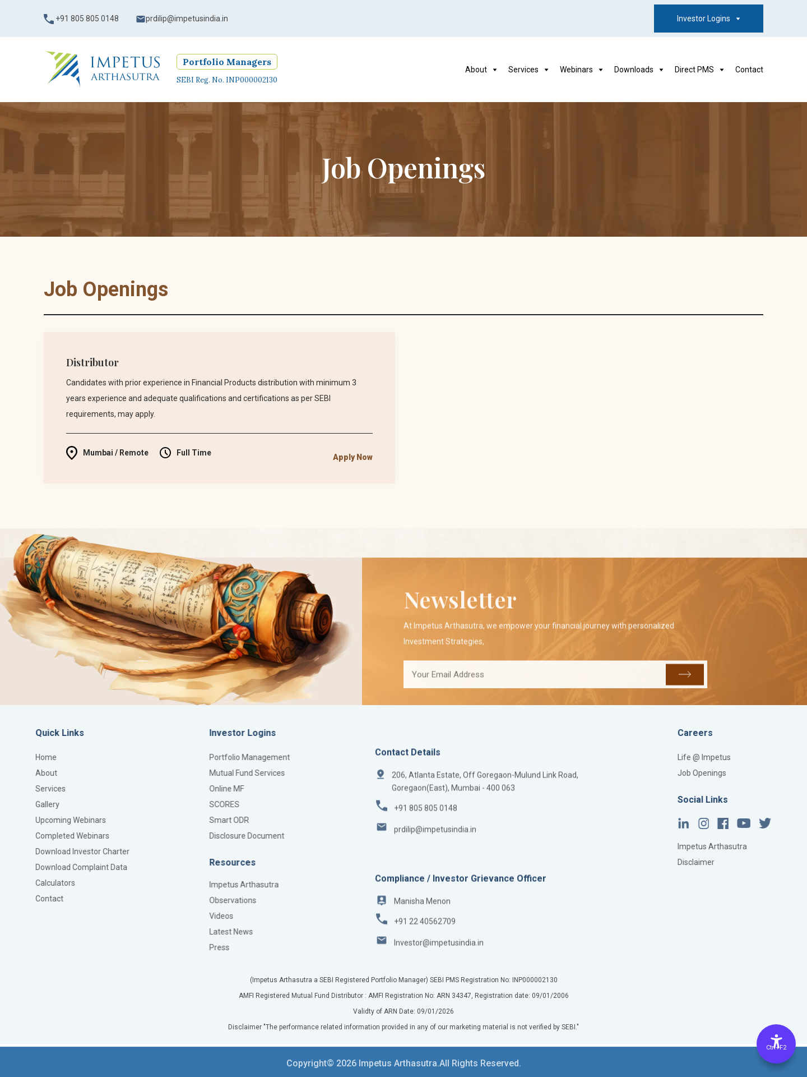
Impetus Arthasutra (185, 884)
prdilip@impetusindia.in (182, 19)
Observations (173, 900)
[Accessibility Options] (776, 1044)
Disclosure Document (187, 835)
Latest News (172, 931)
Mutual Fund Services (188, 772)
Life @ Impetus (772, 757)
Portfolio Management (190, 757)
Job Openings (770, 772)
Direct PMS (699, 69)
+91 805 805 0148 (81, 19)
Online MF (167, 788)
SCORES (165, 804)
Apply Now (353, 472)
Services (528, 69)
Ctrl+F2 (776, 1047)
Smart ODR (170, 820)
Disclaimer (764, 862)
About (481, 69)
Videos (162, 916)
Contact (749, 69)
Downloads (639, 69)
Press (160, 947)
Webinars (581, 69)
